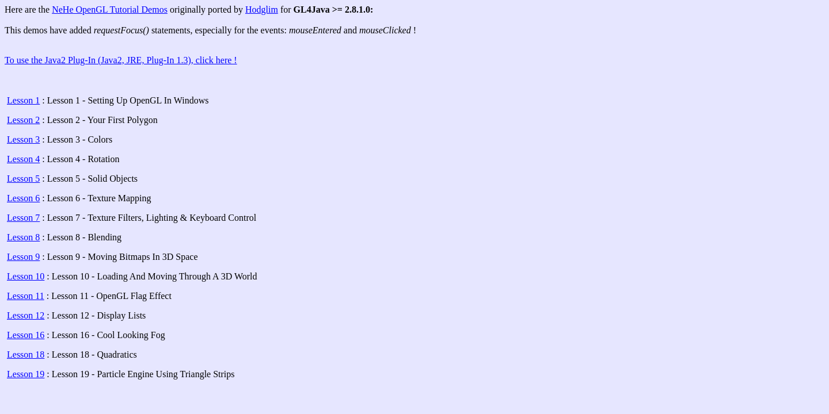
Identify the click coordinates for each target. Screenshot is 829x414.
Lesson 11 (25, 296)
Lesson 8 (23, 237)
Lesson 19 (25, 374)
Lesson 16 (25, 335)
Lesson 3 (23, 139)
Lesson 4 (23, 159)
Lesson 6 (23, 198)
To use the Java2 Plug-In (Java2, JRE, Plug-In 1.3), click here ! (121, 60)
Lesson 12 (25, 315)
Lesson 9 (23, 257)
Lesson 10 (25, 276)
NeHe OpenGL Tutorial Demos (110, 9)
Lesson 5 (23, 178)
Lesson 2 (23, 120)
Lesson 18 (25, 354)
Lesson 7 (23, 218)
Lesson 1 (23, 100)
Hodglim (261, 9)
